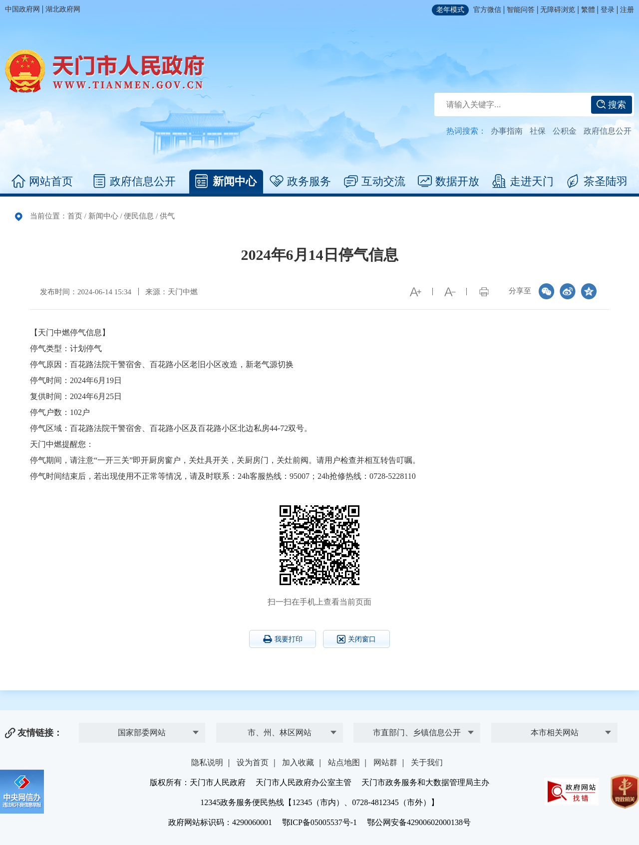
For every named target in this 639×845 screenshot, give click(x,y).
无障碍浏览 (557, 9)
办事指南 (507, 131)
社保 (538, 131)
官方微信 (487, 9)
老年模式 (450, 9)
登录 (608, 9)
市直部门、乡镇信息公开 (417, 732)
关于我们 (427, 762)
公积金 (565, 131)
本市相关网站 (555, 732)
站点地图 (344, 762)
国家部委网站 (142, 732)
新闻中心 (226, 181)
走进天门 (523, 181)
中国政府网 (22, 9)
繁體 (588, 9)
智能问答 (521, 9)
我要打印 (283, 639)
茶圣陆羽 (597, 181)
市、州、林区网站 (280, 732)
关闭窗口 (356, 639)
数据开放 (448, 181)
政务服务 (300, 181)
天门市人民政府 (105, 71)
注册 (627, 9)
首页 (74, 216)
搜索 (611, 105)
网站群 (385, 762)
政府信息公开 (608, 131)
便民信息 (139, 216)
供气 (167, 216)
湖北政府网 (62, 9)
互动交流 (374, 181)
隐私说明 (207, 762)
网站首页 (42, 181)
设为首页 (253, 762)
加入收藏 (298, 762)
